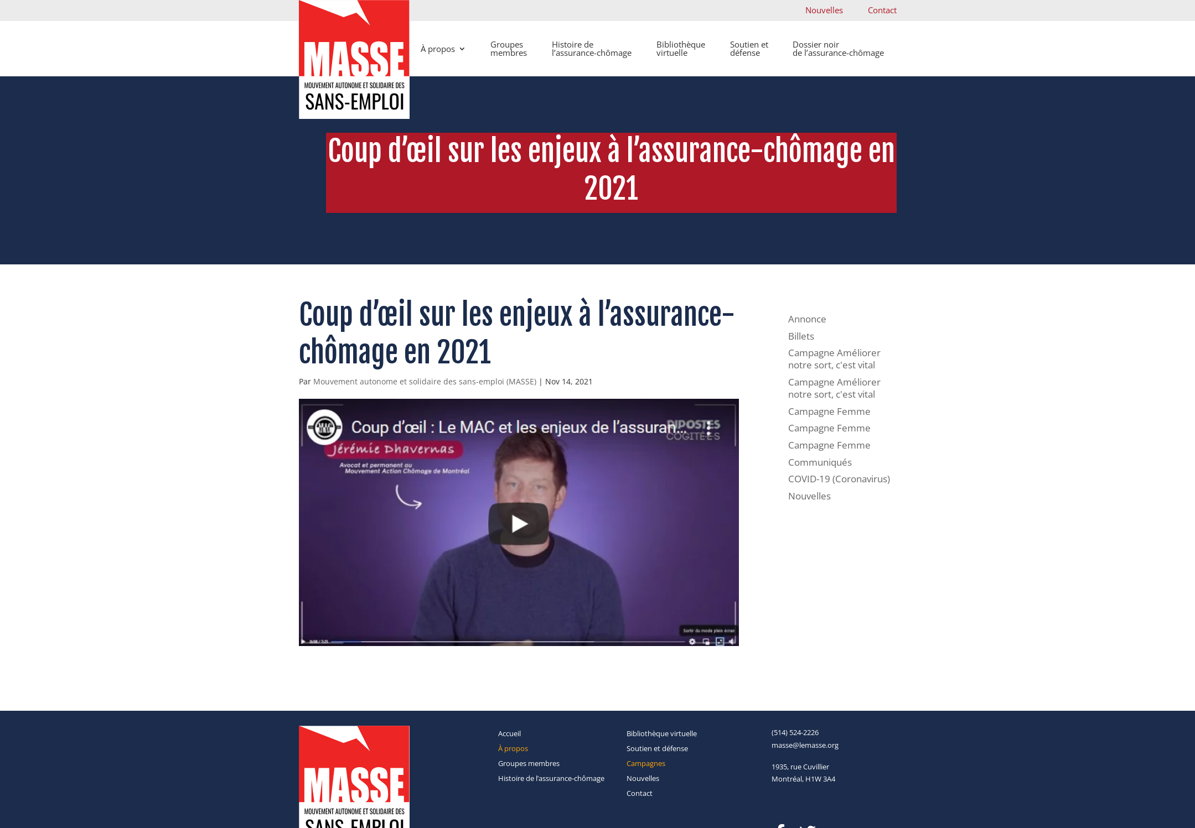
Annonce (807, 319)
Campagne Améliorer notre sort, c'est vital (834, 358)
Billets (801, 336)
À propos (438, 48)
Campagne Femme (829, 411)
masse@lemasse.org (805, 745)
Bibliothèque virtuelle (680, 48)
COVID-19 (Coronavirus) (839, 478)
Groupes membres (508, 48)
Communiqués (820, 462)
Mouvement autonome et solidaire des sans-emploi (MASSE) (424, 381)
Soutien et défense (749, 48)
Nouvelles (824, 9)
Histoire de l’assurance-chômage (592, 48)
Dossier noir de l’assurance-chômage (838, 48)
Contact (882, 9)
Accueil (509, 733)
